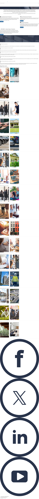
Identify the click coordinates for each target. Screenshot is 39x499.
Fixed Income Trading (12, 268)
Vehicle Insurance (2, 235)
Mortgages (1, 98)
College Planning (12, 319)
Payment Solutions (2, 132)
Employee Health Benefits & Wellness (14, 81)
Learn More (1, 21)
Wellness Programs (12, 200)
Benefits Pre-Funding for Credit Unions (4, 268)
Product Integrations (12, 183)
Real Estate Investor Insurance (13, 336)
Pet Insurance (1, 319)
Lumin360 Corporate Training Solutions (4, 183)
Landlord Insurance (12, 235)
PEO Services (1, 81)
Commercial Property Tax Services (4, 285)
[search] (19, 3)
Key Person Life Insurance (13, 115)
